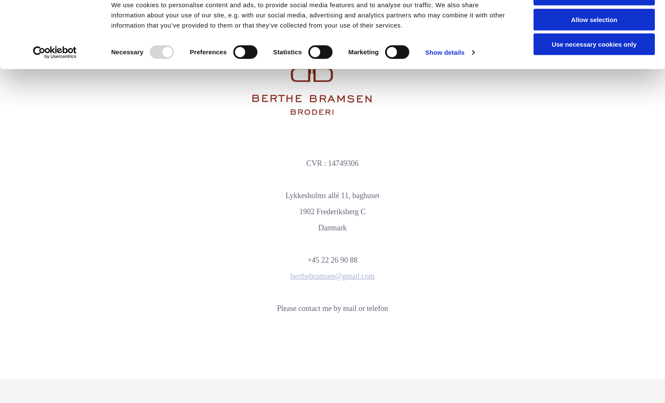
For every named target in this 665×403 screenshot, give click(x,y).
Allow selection (594, 46)
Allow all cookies (594, 21)
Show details (445, 78)
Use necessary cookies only (594, 70)
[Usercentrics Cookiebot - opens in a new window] (55, 79)
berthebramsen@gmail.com (332, 276)
